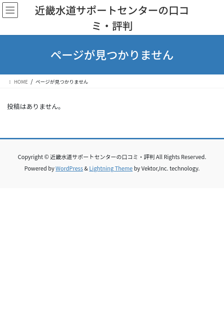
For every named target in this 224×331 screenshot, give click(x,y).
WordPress (69, 168)
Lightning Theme (111, 168)
